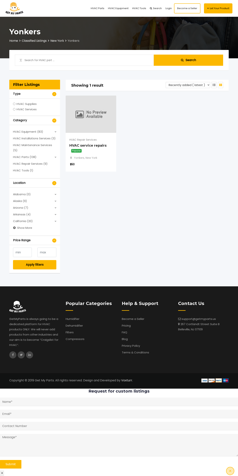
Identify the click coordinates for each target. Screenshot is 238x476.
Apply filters (35, 264)
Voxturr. (127, 380)
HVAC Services (27, 109)
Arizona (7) (20, 208)
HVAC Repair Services (83, 139)
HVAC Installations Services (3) (34, 138)
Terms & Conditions (135, 352)
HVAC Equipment (118, 8)
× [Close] (2, 473)
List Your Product (219, 8)
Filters (70, 332)
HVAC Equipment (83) (28, 132)
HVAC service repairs (88, 145)
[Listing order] (188, 85)
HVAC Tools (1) (23, 170)
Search (157, 8)
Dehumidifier (74, 326)
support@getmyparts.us (199, 319)
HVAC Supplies (27, 104)
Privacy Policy (131, 346)
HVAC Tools (139, 8)
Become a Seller (187, 8)
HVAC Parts (97, 8)
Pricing (126, 326)
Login (168, 8)
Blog (125, 339)
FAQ (124, 332)
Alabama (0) (22, 194)
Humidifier (72, 319)
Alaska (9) (20, 201)
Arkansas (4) (22, 214)
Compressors (75, 339)
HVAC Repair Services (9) (30, 164)
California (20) (23, 221)
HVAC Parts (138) (24, 157)
